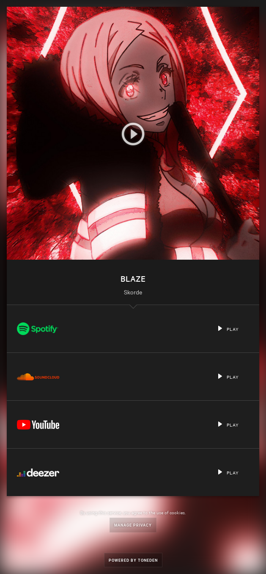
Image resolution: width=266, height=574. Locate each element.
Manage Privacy (133, 524)
